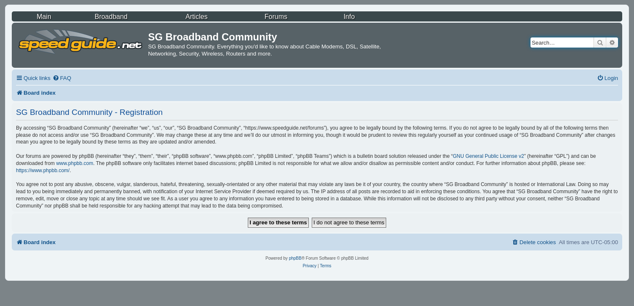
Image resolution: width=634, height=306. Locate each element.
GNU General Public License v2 (488, 156)
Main (44, 16)
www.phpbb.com (74, 163)
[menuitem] (62, 78)
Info (349, 16)
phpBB (295, 258)
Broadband (111, 16)
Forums (276, 16)
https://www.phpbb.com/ (42, 170)
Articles (196, 16)
